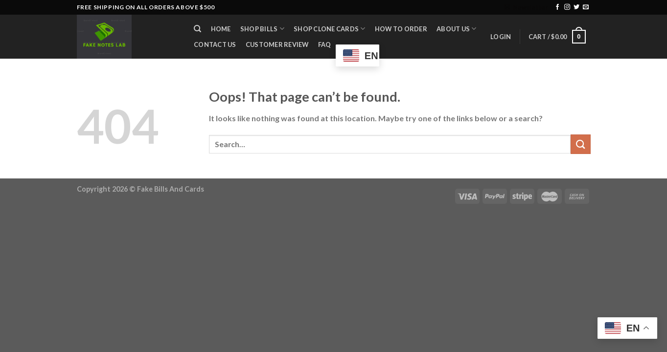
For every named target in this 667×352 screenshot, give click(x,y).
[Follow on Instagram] (567, 7)
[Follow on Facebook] (557, 7)
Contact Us (215, 44)
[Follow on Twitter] (576, 7)
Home (221, 29)
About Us (457, 28)
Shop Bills (262, 28)
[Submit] (580, 144)
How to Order (401, 29)
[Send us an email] (586, 7)
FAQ (324, 44)
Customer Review (277, 44)
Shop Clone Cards (330, 28)
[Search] (198, 28)
